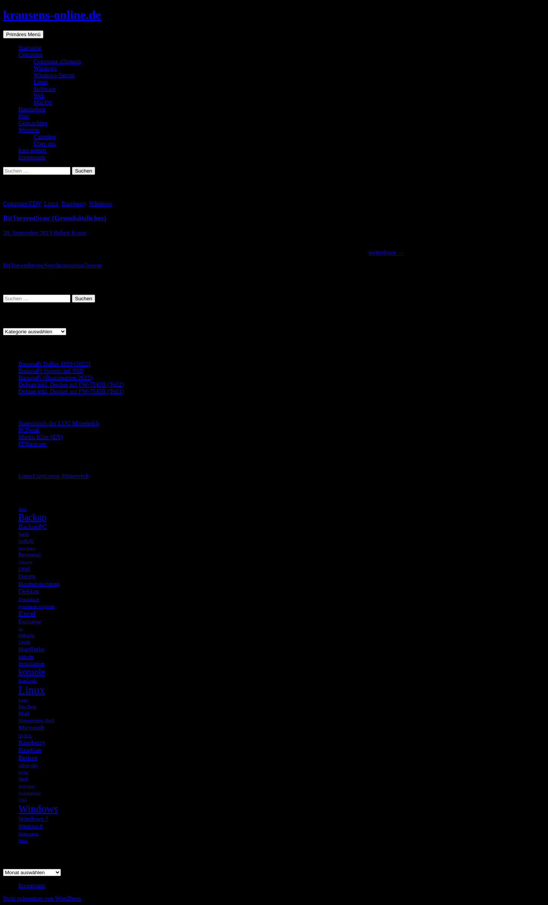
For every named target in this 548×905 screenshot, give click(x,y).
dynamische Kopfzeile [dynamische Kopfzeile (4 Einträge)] (36, 606)
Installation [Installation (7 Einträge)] (31, 663)
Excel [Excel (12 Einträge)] (26, 613)
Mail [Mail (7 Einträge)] (23, 713)
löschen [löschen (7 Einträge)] (27, 706)
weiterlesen (386, 252)
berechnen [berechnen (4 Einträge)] (26, 548)
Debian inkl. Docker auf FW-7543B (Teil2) (71, 384)
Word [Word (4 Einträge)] (22, 840)
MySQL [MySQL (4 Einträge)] (25, 736)
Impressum (31, 157)
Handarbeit (31, 109)
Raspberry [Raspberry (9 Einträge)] (32, 742)
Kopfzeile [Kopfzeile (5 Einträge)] (27, 680)
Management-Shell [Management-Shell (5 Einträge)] (36, 720)
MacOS (42, 102)
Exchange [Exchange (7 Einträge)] (29, 621)
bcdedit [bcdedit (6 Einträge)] (26, 541)
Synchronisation (64, 265)
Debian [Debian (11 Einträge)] (28, 591)
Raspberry (73, 203)
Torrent (93, 265)
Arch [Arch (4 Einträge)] (22, 509)
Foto (23, 116)
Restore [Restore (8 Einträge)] (27, 757)
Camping (44, 136)
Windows (45, 68)
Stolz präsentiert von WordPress (42, 898)
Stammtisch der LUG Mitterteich (58, 423)
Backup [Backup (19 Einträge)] (32, 517)
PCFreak (29, 430)
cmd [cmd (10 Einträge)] (24, 568)
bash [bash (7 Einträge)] (23, 534)
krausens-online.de (52, 15)
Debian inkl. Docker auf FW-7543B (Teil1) (71, 391)
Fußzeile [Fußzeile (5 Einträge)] (26, 635)
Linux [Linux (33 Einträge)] (31, 690)
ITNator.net (32, 444)
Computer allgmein (57, 61)
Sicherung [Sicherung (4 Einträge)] (26, 786)
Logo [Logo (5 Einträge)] (23, 700)
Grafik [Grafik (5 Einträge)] (24, 642)
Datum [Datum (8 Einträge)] (26, 576)
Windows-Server (54, 75)
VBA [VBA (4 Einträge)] (22, 800)
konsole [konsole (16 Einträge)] (31, 672)
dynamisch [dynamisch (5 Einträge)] (28, 599)
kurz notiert (32, 150)
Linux (40, 82)
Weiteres (29, 130)
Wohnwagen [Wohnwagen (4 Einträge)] (28, 834)
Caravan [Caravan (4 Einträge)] (25, 562)
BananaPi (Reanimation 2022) (55, 377)
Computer (30, 54)
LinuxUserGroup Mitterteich (53, 476)
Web (39, 95)
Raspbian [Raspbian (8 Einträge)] (29, 750)
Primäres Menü (23, 34)
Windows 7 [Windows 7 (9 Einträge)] (33, 819)
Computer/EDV (22, 203)
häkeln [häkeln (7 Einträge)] (25, 656)
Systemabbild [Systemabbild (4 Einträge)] (29, 793)
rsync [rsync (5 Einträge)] (23, 772)
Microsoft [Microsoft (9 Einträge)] (31, 727)
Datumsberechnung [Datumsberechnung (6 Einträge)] (39, 584)
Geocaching (32, 123)
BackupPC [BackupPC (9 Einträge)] (32, 526)
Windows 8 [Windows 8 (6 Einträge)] (30, 826)
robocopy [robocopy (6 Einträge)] (28, 765)
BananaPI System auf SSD (50, 371)
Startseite (29, 47)
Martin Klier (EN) (40, 437)
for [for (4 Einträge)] (20, 629)
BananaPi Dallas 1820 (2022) (54, 364)
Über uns (44, 143)
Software (44, 89)
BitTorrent (15, 265)
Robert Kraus (69, 233)
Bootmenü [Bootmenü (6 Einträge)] (29, 555)
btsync (36, 265)
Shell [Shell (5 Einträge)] (23, 779)
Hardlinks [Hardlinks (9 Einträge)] (31, 649)
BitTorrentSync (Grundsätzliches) (54, 218)
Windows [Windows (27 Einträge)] (38, 809)
